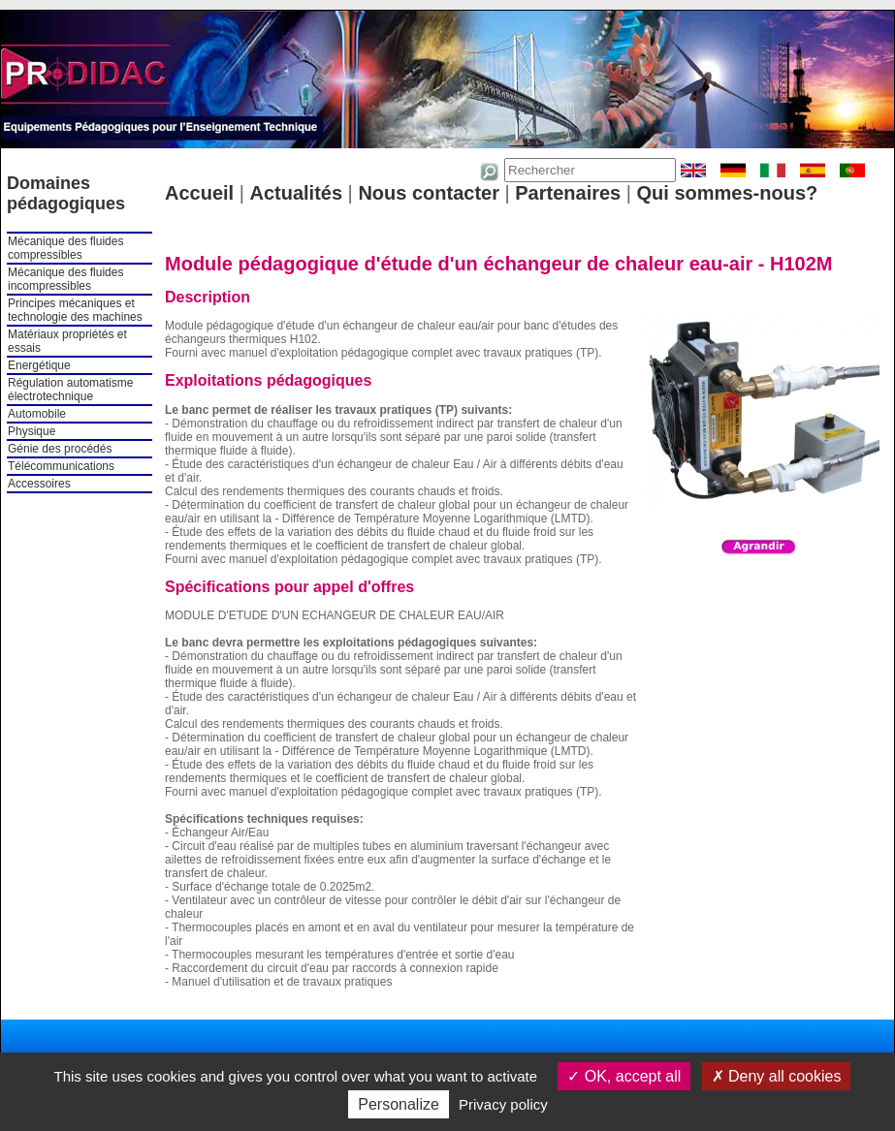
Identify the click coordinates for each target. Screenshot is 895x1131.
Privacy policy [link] (503, 1104)
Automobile (37, 414)
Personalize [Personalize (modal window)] (398, 1104)
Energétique (39, 365)
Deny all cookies (777, 1076)
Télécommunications (61, 466)
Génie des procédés (60, 449)
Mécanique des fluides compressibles (65, 248)
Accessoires (39, 483)
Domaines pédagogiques (66, 193)
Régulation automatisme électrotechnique (70, 389)
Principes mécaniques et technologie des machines (75, 310)
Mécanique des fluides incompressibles (65, 279)
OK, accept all (624, 1076)
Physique (31, 431)
